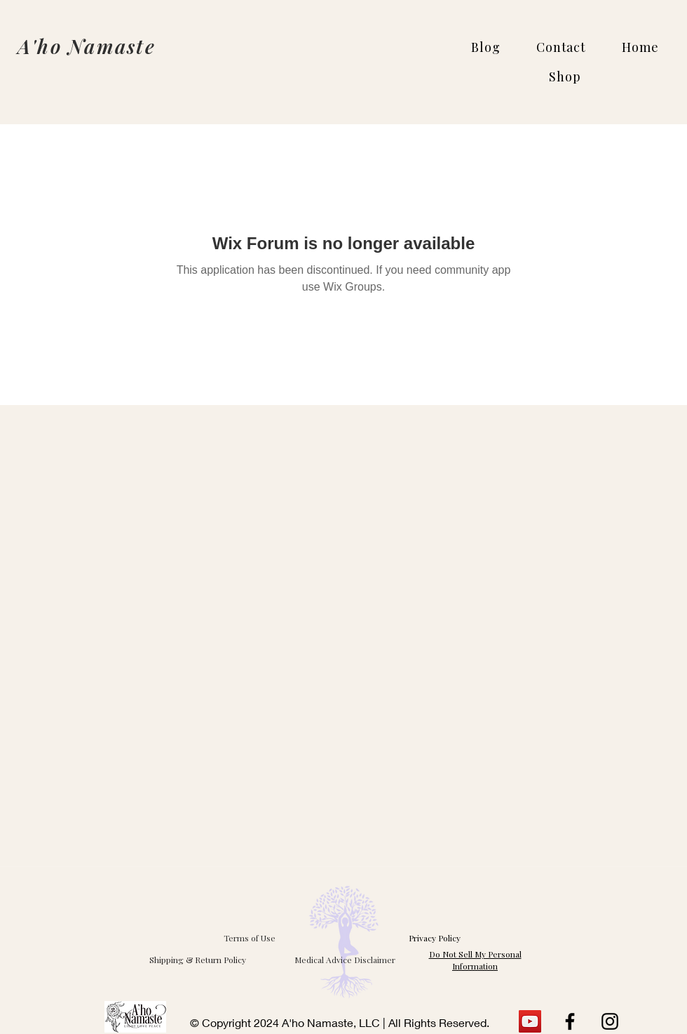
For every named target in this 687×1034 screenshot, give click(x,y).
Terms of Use (250, 937)
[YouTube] (530, 1021)
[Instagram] (610, 1021)
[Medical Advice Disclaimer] (345, 960)
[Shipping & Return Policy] (198, 959)
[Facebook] (570, 1021)
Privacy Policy (435, 937)
